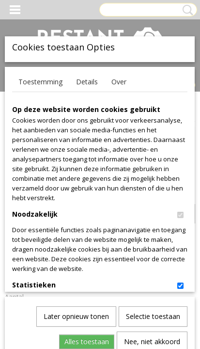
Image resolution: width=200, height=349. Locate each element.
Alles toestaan (86, 235)
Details (87, 81)
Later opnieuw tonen (76, 210)
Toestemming (40, 81)
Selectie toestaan (153, 210)
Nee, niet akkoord (152, 235)
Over (118, 81)
